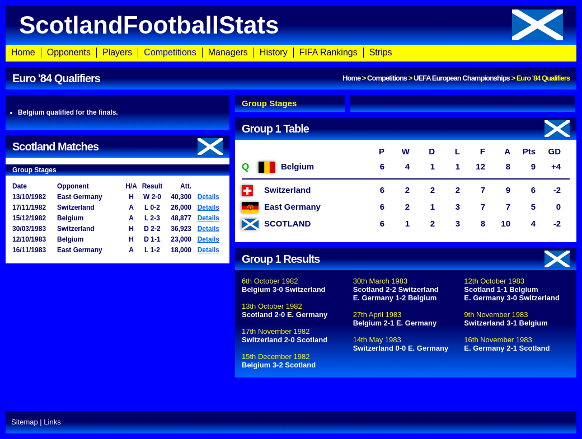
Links (52, 422)
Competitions (170, 52)
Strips (380, 52)
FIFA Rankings (328, 52)
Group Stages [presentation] (269, 103)
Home (23, 52)
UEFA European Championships (462, 78)
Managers (228, 52)
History (274, 52)
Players (117, 52)
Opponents (69, 52)
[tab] (290, 103)
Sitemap (24, 422)
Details (208, 197)
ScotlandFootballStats (291, 25)
